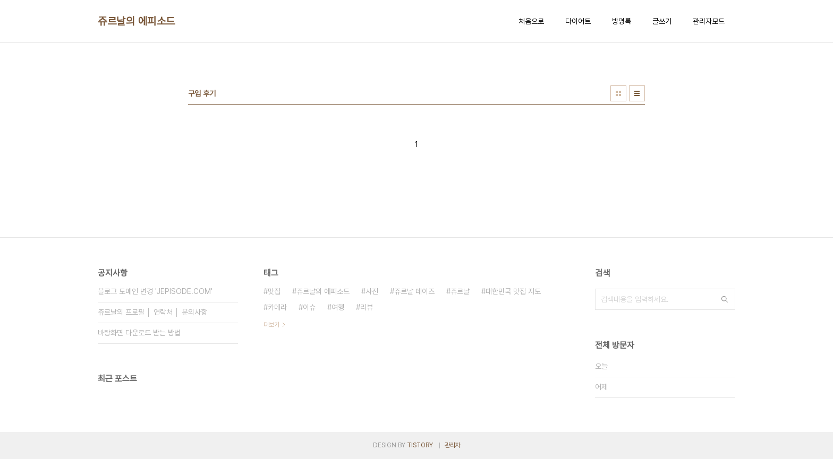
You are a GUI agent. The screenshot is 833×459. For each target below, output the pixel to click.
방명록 (621, 21)
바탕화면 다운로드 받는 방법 (139, 332)
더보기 (271, 324)
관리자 (453, 445)
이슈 (309, 307)
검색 (725, 299)
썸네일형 (618, 93)
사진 (372, 291)
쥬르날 (460, 291)
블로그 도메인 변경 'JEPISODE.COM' (155, 291)
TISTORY (420, 445)
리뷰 (366, 307)
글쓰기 (662, 21)
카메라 (277, 307)
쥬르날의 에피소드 (136, 21)
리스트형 (637, 93)
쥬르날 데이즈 (414, 291)
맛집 (274, 291)
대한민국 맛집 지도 (513, 291)
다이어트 (578, 21)
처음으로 (531, 21)
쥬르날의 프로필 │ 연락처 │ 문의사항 (152, 312)
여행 (338, 307)
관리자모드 (709, 21)
